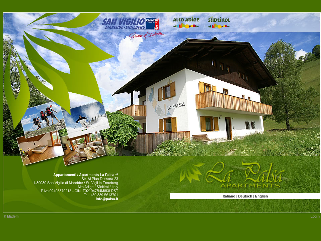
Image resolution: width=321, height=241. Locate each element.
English (261, 196)
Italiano (229, 196)
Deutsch (245, 196)
